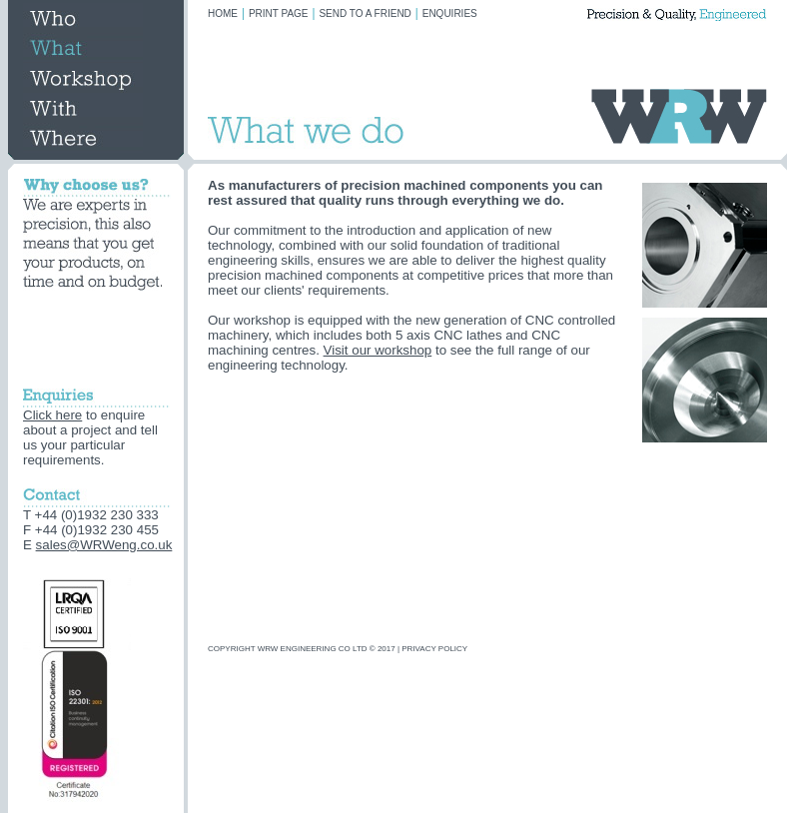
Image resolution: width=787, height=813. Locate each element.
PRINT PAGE (279, 13)
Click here (52, 414)
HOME (223, 13)
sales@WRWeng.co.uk (104, 544)
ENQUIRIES (449, 13)
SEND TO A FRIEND (364, 13)
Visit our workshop (378, 350)
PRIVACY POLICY (434, 648)
